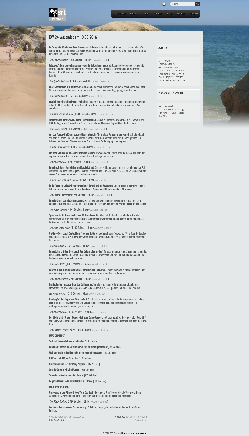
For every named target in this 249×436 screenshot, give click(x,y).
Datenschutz (128, 433)
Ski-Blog (162, 116)
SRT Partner (119, 13)
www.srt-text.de (99, 59)
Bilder (169, 13)
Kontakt (193, 13)
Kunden (181, 13)
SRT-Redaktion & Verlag (171, 109)
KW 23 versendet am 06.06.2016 (67, 416)
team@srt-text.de (175, 80)
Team (146, 13)
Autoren (134, 13)
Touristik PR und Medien (171, 112)
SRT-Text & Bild (166, 106)
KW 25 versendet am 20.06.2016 (137, 418)
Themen (157, 13)
